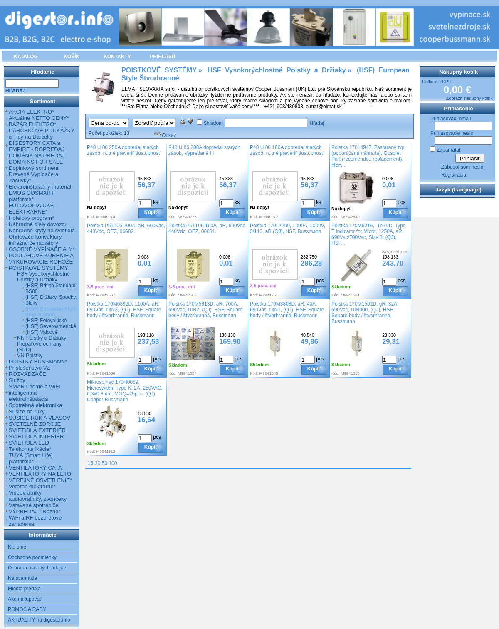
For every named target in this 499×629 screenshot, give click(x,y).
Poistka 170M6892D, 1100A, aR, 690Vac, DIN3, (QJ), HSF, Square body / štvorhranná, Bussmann (124, 309)
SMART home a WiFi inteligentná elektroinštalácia (34, 392)
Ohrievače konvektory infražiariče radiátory (35, 240)
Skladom (213, 123)
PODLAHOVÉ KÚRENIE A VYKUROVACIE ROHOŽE (41, 258)
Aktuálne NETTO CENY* (39, 118)
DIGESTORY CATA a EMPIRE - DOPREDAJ (36, 146)
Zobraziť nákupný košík (469, 98)
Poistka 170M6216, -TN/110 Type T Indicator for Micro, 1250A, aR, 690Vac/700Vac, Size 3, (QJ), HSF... (368, 234)
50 (104, 463)
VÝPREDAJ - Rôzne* (35, 511)
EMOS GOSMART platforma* (31, 196)
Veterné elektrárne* (32, 486)
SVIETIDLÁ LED (29, 443)
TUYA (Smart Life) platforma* (31, 458)
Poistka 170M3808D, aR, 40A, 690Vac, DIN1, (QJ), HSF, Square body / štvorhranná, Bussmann (287, 309)
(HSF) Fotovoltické (46, 320)
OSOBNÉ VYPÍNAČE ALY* (42, 249)
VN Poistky (30, 355)
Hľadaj (316, 123)
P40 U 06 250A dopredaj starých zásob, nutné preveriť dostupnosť (123, 150)
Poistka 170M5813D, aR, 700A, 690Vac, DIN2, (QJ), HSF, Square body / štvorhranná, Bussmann (205, 309)
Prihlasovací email (450, 119)
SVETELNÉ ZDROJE (35, 424)
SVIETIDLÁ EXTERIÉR (37, 430)
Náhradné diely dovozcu (38, 224)
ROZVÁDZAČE (27, 374)
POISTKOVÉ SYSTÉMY (38, 268)
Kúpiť (151, 212)
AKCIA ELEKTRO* (31, 112)
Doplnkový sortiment (33, 168)
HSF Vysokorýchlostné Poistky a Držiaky (43, 277)
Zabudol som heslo (462, 167)
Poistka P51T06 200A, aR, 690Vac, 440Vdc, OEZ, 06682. (126, 228)
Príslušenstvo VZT (31, 368)
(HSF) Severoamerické (50, 326)
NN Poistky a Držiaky (41, 338)
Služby (17, 380)
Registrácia (453, 175)
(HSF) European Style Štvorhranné (51, 312)
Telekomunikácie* (30, 449)
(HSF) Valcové (41, 332)
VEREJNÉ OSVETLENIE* (40, 480)
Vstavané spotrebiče (34, 505)
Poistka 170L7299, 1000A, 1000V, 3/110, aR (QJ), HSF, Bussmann (287, 228)
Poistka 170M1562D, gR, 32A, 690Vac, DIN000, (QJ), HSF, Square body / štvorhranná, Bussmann (364, 312)
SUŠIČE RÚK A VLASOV (39, 418)
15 (90, 463)
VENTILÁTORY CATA (35, 468)
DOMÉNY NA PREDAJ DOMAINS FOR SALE (37, 158)
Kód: (91, 216)
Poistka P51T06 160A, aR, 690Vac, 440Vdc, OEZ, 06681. (207, 228)
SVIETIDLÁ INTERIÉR (36, 436)
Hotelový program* (31, 218)
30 (97, 463)
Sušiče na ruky (27, 411)
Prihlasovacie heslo (451, 133)
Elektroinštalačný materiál (40, 187)
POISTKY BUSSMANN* (38, 361)
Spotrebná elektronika (35, 405)
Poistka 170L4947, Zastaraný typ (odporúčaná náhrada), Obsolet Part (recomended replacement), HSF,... (367, 156)
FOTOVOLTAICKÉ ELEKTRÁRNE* (31, 208)
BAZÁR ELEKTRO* (32, 124)
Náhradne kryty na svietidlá (42, 230)
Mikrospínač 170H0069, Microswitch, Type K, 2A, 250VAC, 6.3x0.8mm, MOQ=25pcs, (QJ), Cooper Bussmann (125, 391)
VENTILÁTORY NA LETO (40, 474)
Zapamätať (449, 150)
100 (113, 463)
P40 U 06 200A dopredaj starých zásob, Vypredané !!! (204, 150)
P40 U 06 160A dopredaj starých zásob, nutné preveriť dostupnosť (286, 150)
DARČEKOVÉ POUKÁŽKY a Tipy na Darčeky (41, 133)
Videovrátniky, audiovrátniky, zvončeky (38, 496)
